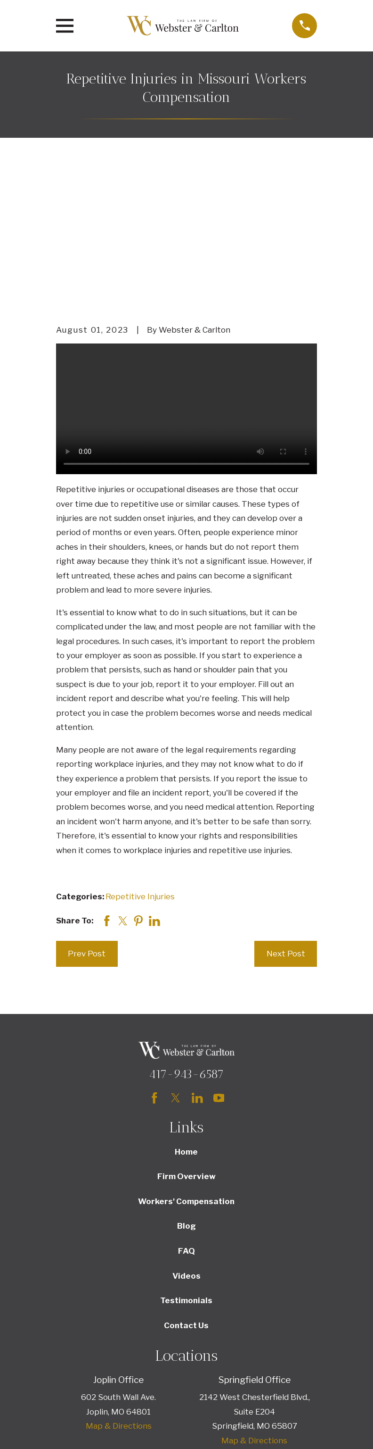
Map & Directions (119, 1293)
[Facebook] (154, 965)
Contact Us (186, 1193)
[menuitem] (70, 1428)
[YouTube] (219, 965)
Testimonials (186, 1168)
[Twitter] (175, 965)
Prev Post (86, 821)
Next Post (286, 821)
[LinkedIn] (197, 965)
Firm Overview (186, 1043)
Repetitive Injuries (140, 764)
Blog (186, 1093)
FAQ (186, 1118)
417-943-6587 (186, 941)
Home (186, 1019)
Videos (186, 1143)
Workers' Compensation (186, 1068)
